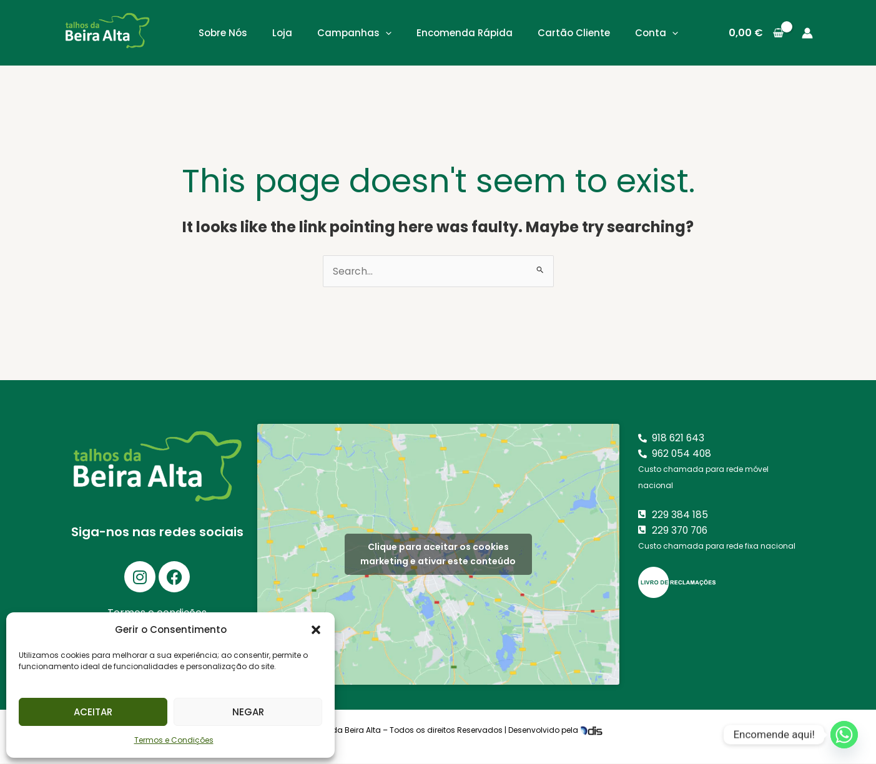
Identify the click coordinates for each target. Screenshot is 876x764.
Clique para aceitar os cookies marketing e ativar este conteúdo (438, 554)
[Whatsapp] (844, 734)
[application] (385, 32)
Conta (656, 32)
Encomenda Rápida (464, 32)
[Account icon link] (807, 33)
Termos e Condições (174, 740)
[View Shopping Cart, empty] (756, 33)
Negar (248, 711)
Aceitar (93, 711)
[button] (316, 630)
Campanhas (354, 32)
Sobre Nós (223, 32)
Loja (282, 32)
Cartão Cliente (574, 32)
